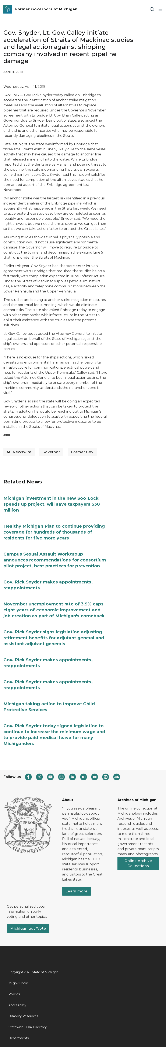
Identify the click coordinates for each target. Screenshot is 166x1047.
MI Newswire (19, 452)
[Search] (152, 9)
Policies (14, 994)
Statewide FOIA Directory (27, 1027)
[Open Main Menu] (160, 9)
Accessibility (17, 1005)
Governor (51, 452)
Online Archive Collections (138, 863)
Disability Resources (23, 1016)
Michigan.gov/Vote (28, 928)
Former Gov (82, 452)
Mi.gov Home (18, 983)
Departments (18, 1038)
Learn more (77, 891)
